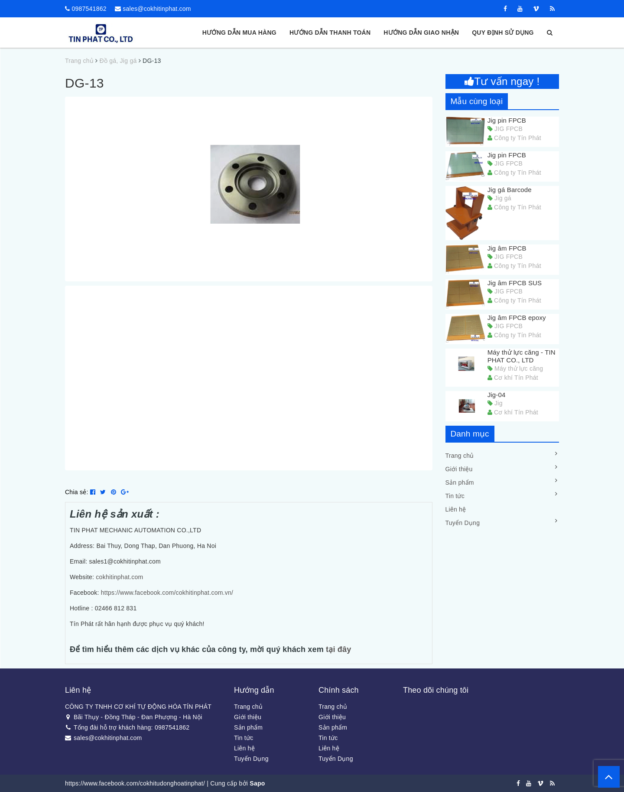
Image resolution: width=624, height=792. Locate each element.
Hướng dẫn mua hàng (239, 32)
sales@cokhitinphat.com (157, 8)
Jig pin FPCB (507, 120)
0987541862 (89, 8)
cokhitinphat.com (119, 577)
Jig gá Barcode (510, 189)
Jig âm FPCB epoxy (517, 317)
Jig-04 (497, 394)
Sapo (257, 783)
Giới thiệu (459, 469)
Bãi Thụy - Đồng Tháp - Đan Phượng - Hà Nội (133, 717)
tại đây (338, 649)
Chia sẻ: (76, 492)
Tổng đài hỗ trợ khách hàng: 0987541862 (127, 727)
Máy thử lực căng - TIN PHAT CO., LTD (522, 356)
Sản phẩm (459, 482)
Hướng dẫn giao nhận (421, 32)
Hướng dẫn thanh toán (329, 32)
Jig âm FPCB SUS (515, 283)
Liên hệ (455, 509)
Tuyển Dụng (462, 522)
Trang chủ (459, 455)
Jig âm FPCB (507, 248)
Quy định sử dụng (503, 32)
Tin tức (455, 495)
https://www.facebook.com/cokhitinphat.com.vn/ (166, 592)
